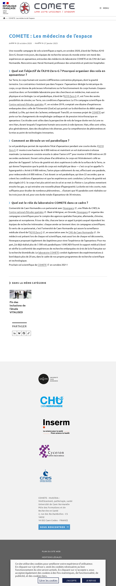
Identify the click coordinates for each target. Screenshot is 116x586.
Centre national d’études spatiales (26, 104)
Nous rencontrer (52, 527)
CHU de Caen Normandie (80, 232)
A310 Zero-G (70, 96)
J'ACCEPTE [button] (71, 580)
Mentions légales (51, 557)
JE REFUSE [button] (91, 580)
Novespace (68, 208)
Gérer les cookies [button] (48, 580)
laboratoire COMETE (48, 252)
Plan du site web (51, 551)
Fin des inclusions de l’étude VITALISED (17, 307)
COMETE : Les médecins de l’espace (22, 18)
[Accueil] (4, 18)
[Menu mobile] (104, 8)
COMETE (96, 112)
